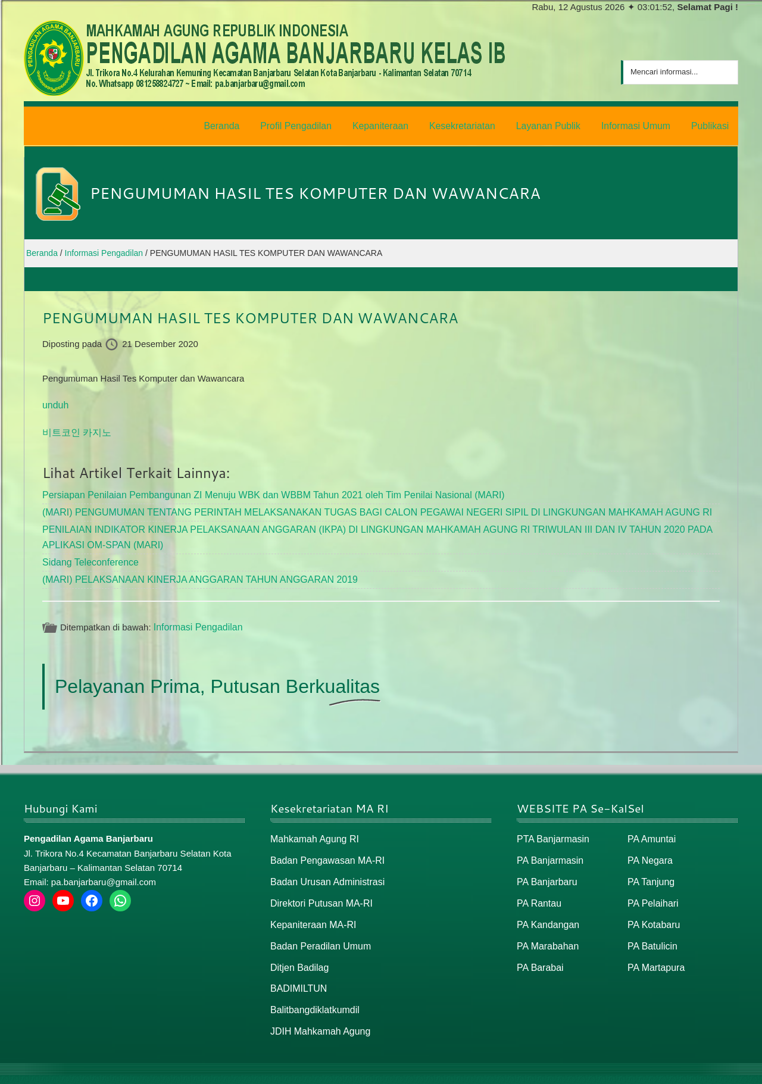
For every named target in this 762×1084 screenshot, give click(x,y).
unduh (54, 401)
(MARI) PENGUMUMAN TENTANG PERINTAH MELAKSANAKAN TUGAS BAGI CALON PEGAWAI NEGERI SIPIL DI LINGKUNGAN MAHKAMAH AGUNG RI (357, 506)
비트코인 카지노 (74, 428)
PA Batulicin (650, 931)
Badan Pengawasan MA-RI (324, 849)
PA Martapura (654, 951)
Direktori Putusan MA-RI (318, 890)
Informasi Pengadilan (196, 617)
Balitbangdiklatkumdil (312, 993)
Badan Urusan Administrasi (324, 869)
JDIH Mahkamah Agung (317, 1013)
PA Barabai (539, 951)
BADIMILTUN (297, 972)
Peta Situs (659, 1070)
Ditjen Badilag (298, 951)
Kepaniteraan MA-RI (310, 910)
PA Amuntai (650, 829)
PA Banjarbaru (545, 869)
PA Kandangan (546, 910)
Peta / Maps (711, 1070)
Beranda (615, 1070)
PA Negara (648, 849)
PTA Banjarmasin (551, 829)
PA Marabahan (546, 931)
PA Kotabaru (652, 910)
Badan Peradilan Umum (317, 931)
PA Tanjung (649, 869)
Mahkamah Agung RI (312, 829)
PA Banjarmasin (548, 849)
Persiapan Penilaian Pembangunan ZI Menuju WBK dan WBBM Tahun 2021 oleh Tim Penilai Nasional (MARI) (259, 490)
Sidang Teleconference (87, 553)
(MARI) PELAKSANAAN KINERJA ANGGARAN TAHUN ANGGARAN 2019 (190, 570)
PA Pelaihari (651, 890)
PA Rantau (538, 890)
